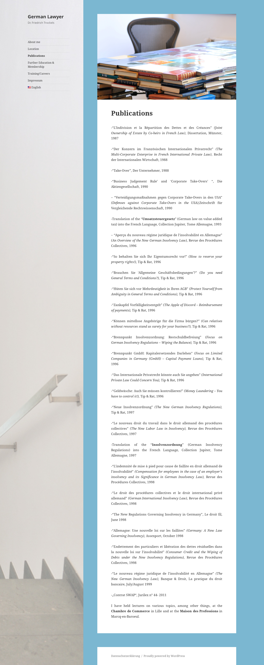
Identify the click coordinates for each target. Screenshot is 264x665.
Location (33, 49)
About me (34, 42)
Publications (36, 56)
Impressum (35, 80)
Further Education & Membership (41, 65)
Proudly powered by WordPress (164, 656)
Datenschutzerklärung (125, 656)
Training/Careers (39, 73)
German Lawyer (46, 16)
